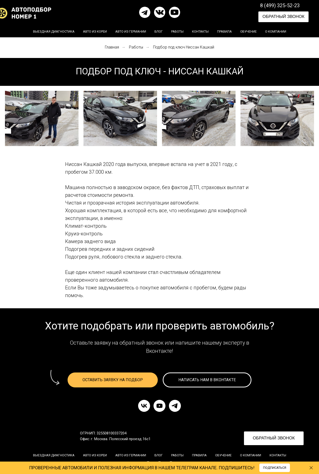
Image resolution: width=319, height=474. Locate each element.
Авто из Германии (130, 31)
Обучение (248, 31)
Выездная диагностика (54, 31)
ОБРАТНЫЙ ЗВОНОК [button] (284, 16)
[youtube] (159, 406)
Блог (159, 31)
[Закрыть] (311, 468)
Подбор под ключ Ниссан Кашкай (183, 47)
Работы (177, 31)
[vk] (144, 406)
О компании (275, 31)
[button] (113, 379)
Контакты (200, 31)
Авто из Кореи (95, 31)
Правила (224, 31)
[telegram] (175, 406)
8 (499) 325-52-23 (280, 5)
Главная (112, 47)
